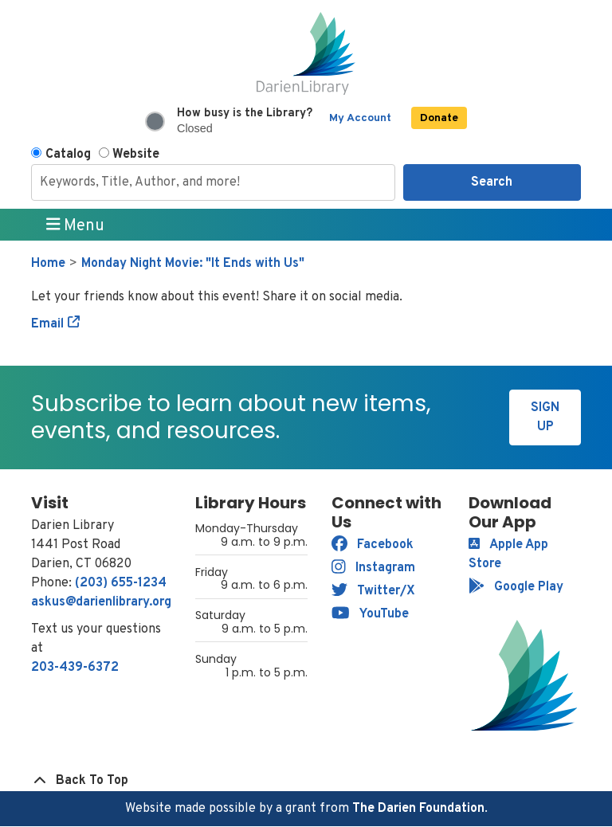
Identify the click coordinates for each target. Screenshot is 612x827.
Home (48, 264)
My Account (360, 118)
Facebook (373, 545)
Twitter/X (373, 591)
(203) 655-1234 (121, 583)
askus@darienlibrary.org (101, 602)
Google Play (516, 587)
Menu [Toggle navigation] (75, 225)
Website (135, 155)
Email (47, 324)
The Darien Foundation (418, 809)
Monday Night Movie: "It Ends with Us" (192, 264)
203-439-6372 (75, 668)
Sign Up (545, 417)
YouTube (370, 614)
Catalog (68, 155)
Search (491, 182)
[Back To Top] (306, 780)
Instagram (373, 568)
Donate (439, 118)
